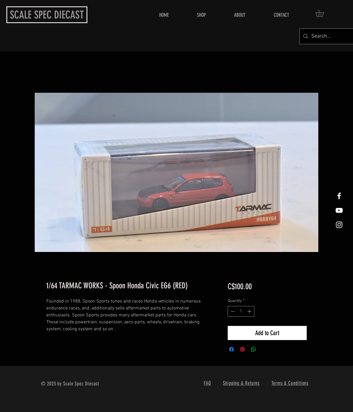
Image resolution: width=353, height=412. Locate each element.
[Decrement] (232, 311)
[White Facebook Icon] (339, 196)
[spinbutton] (241, 311)
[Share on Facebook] (231, 349)
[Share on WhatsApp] (253, 349)
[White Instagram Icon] (339, 224)
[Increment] (249, 311)
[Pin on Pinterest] (242, 349)
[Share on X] (264, 349)
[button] (322, 13)
